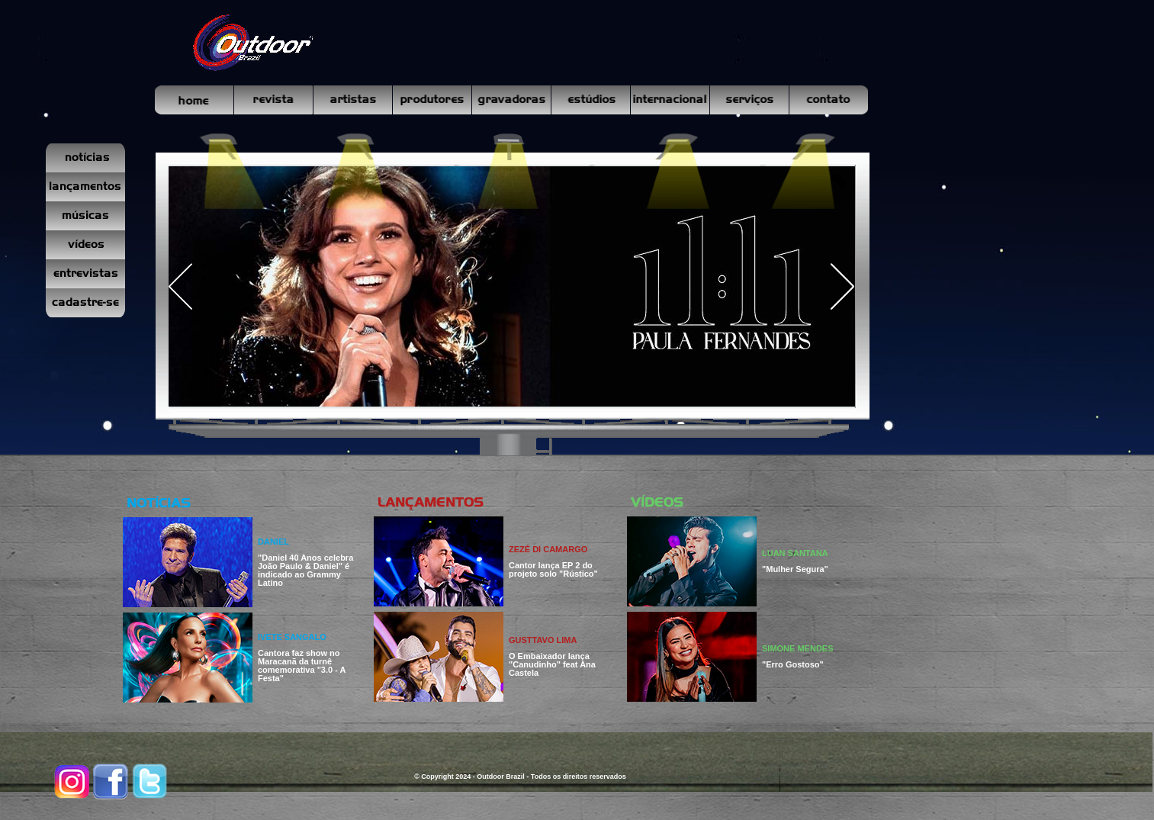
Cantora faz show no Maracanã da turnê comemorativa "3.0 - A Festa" (302, 665)
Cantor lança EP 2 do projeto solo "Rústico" (553, 569)
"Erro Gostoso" (793, 664)
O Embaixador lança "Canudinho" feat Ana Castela (552, 664)
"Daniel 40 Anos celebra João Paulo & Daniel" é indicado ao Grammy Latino (305, 570)
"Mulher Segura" (795, 569)
